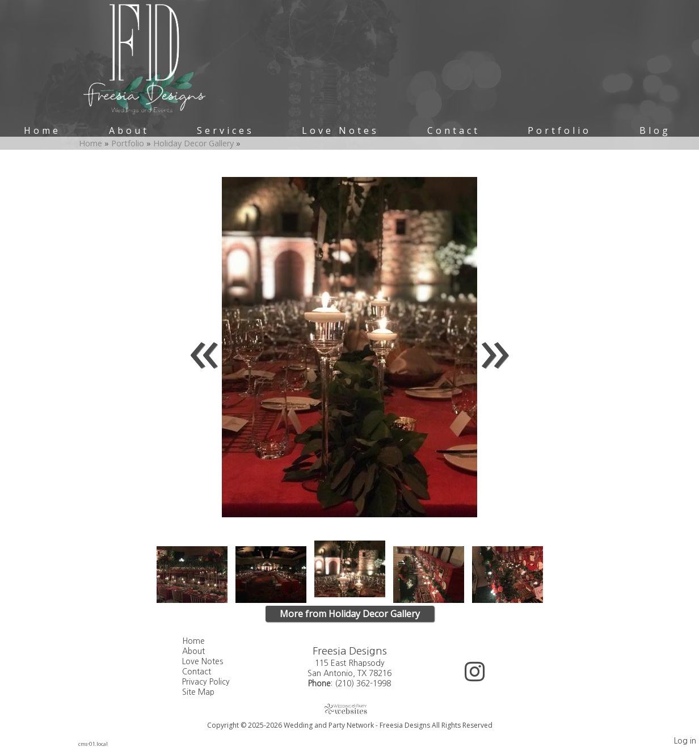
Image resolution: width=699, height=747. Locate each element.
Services (225, 130)
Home (42, 130)
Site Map (206, 692)
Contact (453, 130)
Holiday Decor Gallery (194, 143)
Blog (655, 130)
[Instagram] (475, 675)
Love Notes (340, 130)
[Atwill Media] (349, 708)
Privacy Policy (214, 682)
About (129, 130)
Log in (685, 741)
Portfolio (559, 130)
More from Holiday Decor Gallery (350, 613)
